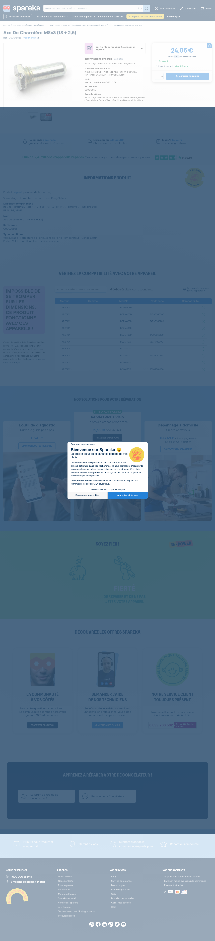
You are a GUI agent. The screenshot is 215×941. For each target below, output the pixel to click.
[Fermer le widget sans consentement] (83, 444)
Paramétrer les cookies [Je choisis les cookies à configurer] (87, 495)
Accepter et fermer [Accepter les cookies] (127, 495)
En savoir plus (102, 484)
